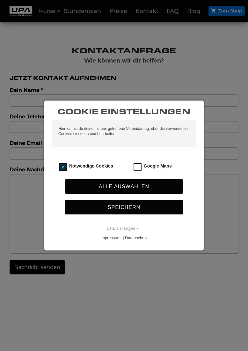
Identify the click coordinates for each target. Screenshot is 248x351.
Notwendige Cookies (91, 165)
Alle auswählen (124, 186)
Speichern (124, 207)
